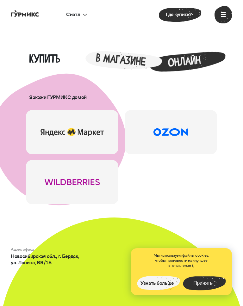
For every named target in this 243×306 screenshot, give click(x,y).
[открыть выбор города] (76, 14)
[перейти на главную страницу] (25, 13)
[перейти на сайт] (72, 132)
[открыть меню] (223, 14)
